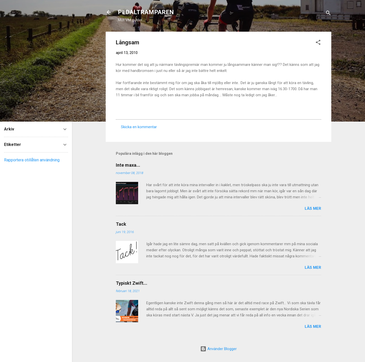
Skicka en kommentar (139, 127)
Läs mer (313, 208)
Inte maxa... (128, 165)
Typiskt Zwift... (131, 283)
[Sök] (328, 14)
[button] (318, 43)
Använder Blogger (218, 349)
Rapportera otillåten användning (32, 160)
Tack (121, 224)
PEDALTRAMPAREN (146, 12)
